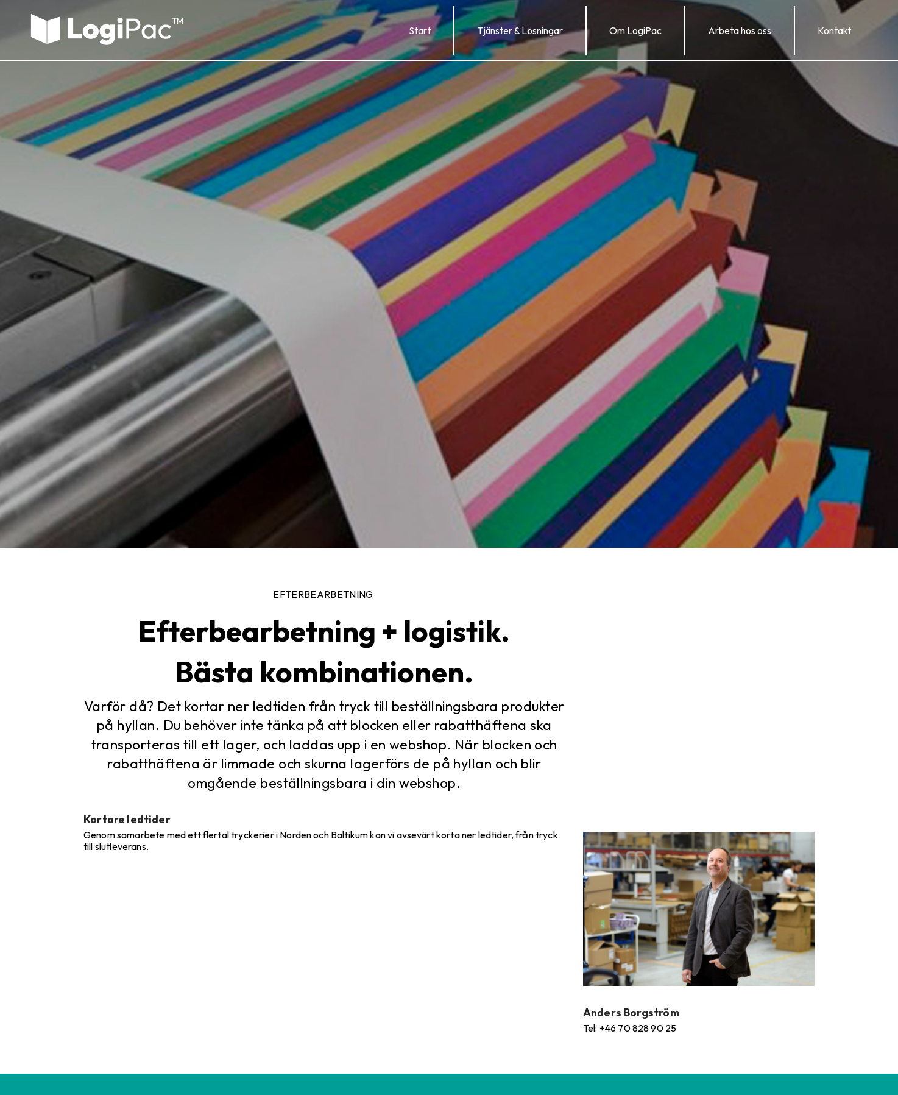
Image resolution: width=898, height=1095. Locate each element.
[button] (519, 30)
